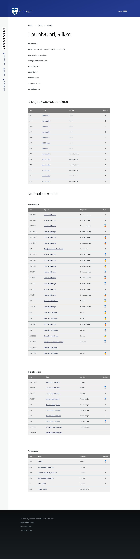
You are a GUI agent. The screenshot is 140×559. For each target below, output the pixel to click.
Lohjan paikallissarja (52, 399)
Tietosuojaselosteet (27, 523)
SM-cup (40, 461)
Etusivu (30, 25)
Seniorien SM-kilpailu (51, 301)
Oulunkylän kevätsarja (53, 416)
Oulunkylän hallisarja (53, 382)
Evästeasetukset (26, 530)
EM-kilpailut (46, 116)
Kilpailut (39, 25)
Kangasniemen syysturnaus (47, 473)
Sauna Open (42, 489)
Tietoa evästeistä (26, 526)
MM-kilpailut (46, 121)
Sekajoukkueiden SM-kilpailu (53, 249)
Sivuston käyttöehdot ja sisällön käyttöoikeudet (37, 519)
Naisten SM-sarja (50, 215)
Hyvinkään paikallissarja (54, 427)
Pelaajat (49, 25)
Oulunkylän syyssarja (53, 405)
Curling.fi (25, 11)
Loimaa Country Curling (46, 467)
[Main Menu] (121, 11)
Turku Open (42, 484)
